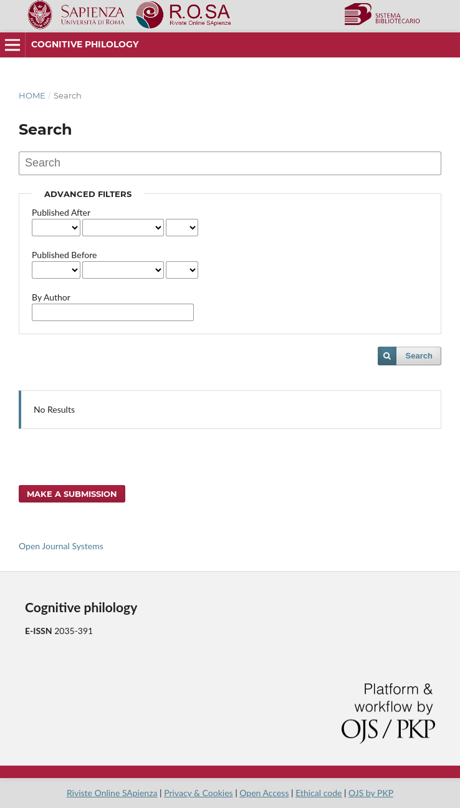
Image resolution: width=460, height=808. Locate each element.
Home (32, 95)
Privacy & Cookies (198, 792)
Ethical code (318, 792)
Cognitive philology (84, 44)
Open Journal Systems (61, 546)
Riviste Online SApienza (112, 792)
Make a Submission (72, 494)
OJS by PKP (370, 792)
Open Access (264, 792)
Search (419, 355)
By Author (51, 297)
